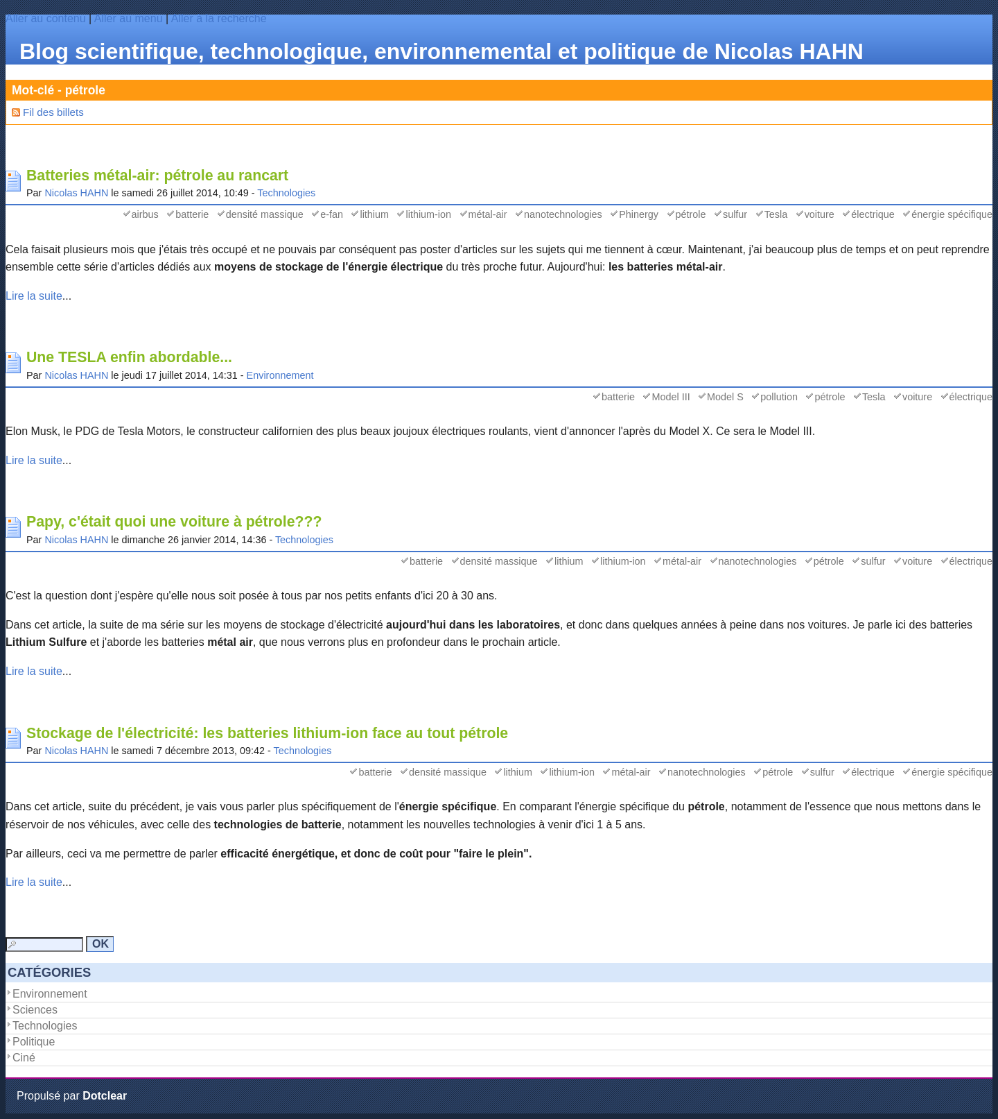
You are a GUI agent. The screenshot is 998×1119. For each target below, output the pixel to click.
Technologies (286, 192)
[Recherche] (44, 944)
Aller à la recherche (219, 18)
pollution (779, 396)
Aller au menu (128, 18)
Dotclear (104, 1096)
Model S (725, 396)
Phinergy (638, 214)
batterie (192, 214)
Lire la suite (34, 296)
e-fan (331, 214)
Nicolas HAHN (76, 192)
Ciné (23, 1058)
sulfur (735, 214)
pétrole (691, 214)
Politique (33, 1042)
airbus (145, 214)
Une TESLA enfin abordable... (129, 357)
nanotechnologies (563, 214)
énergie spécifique (951, 214)
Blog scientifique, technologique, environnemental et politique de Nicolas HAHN (441, 51)
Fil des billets (53, 112)
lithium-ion (428, 214)
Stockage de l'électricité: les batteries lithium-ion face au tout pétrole (267, 733)
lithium (374, 214)
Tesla (776, 214)
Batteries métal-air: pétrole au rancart (157, 175)
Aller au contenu (46, 18)
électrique (872, 214)
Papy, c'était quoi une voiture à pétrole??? (174, 521)
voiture (819, 214)
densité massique (265, 214)
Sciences (35, 1010)
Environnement (280, 375)
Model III (670, 396)
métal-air (488, 214)
